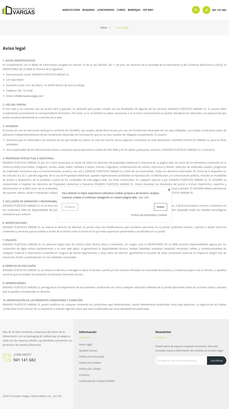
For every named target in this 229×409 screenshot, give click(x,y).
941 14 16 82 (25, 90)
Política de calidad (90, 368)
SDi (60, 396)
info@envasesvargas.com (28, 96)
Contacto (84, 375)
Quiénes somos (88, 350)
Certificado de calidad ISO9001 (97, 381)
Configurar (70, 206)
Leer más (143, 197)
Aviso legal (85, 344)
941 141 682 (24, 359)
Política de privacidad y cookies (149, 215)
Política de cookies (90, 362)
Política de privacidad (91, 356)
